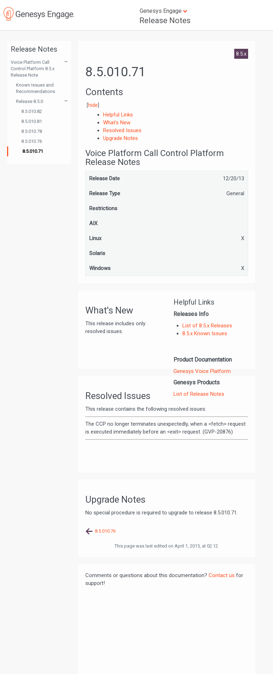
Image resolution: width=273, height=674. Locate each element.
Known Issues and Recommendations (35, 88)
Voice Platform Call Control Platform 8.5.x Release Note (32, 68)
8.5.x (241, 54)
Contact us (222, 575)
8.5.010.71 (32, 151)
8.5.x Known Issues (204, 333)
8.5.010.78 (31, 131)
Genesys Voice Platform (202, 371)
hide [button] (93, 105)
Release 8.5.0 (29, 101)
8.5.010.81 (31, 121)
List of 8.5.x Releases (207, 325)
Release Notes (165, 20)
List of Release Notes (198, 394)
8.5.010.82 (31, 111)
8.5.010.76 (31, 141)
